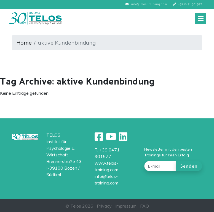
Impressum (126, 206)
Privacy (104, 206)
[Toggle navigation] (200, 18)
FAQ (144, 206)
